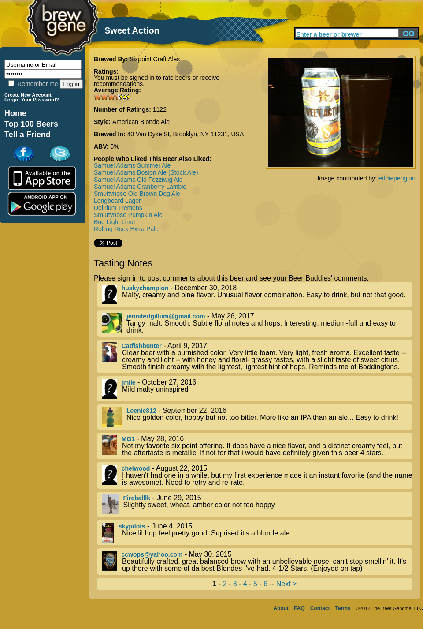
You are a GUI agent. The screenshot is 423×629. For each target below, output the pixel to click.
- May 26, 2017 (257, 323)
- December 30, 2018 (257, 294)
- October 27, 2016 (257, 389)
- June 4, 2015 (257, 533)
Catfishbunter (142, 345)
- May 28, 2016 (257, 446)
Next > (286, 584)
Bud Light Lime (114, 221)
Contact (320, 608)
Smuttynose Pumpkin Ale (128, 214)
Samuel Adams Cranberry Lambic (140, 186)
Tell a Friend (27, 134)
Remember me (33, 83)
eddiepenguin (397, 178)
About (281, 608)
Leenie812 (141, 410)
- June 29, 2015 (257, 504)
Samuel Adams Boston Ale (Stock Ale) (146, 172)
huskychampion (145, 288)
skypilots (132, 526)
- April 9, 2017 (257, 356)
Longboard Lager (117, 200)
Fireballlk (136, 498)
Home (15, 113)
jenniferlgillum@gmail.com (165, 316)
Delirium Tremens (118, 207)
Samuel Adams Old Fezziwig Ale (138, 179)
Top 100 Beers (31, 124)
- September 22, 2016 (257, 417)
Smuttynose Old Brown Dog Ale (137, 193)
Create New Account (28, 94)
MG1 (128, 438)
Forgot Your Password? (31, 99)
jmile (129, 382)
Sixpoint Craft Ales (155, 59)
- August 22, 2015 (257, 475)
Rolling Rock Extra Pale (126, 228)
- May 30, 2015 (257, 561)
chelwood (136, 468)
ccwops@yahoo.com (152, 554)
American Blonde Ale (141, 121)
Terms (343, 608)
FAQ (299, 608)
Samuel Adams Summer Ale (132, 165)
